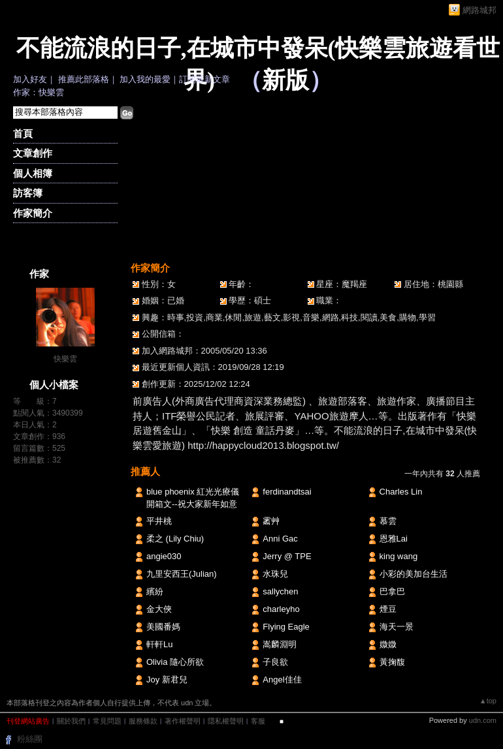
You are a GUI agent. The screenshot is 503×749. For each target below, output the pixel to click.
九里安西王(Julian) (181, 574)
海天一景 (397, 627)
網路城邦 (479, 10)
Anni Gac (280, 538)
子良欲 (275, 662)
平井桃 (159, 521)
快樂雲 (65, 358)
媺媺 (388, 644)
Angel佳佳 (282, 679)
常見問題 (107, 721)
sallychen (280, 591)
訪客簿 (27, 192)
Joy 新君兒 (166, 679)
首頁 (23, 133)
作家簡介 (32, 213)
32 (56, 460)
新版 (285, 80)
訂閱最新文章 (204, 79)
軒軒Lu (159, 644)
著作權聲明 (183, 721)
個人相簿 (32, 173)
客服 (258, 721)
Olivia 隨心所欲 (175, 662)
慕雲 (388, 521)
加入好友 (30, 79)
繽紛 (154, 591)
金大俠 (159, 609)
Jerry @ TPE (287, 556)
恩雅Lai (394, 538)
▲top (487, 701)
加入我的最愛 (145, 79)
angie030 (164, 556)
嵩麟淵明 (280, 644)
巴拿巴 (392, 591)
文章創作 (32, 153)
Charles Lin (401, 492)
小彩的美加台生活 (413, 574)
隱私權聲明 (226, 721)
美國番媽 (163, 627)
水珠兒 (275, 574)
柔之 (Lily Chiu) (175, 538)
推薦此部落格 (83, 79)
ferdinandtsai (287, 492)
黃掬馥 (392, 662)
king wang (399, 556)
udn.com (482, 720)
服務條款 (143, 721)
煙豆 (388, 609)
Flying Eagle (286, 627)
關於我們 (71, 721)
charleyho (281, 609)
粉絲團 (29, 739)
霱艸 (271, 521)
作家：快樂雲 (38, 92)
